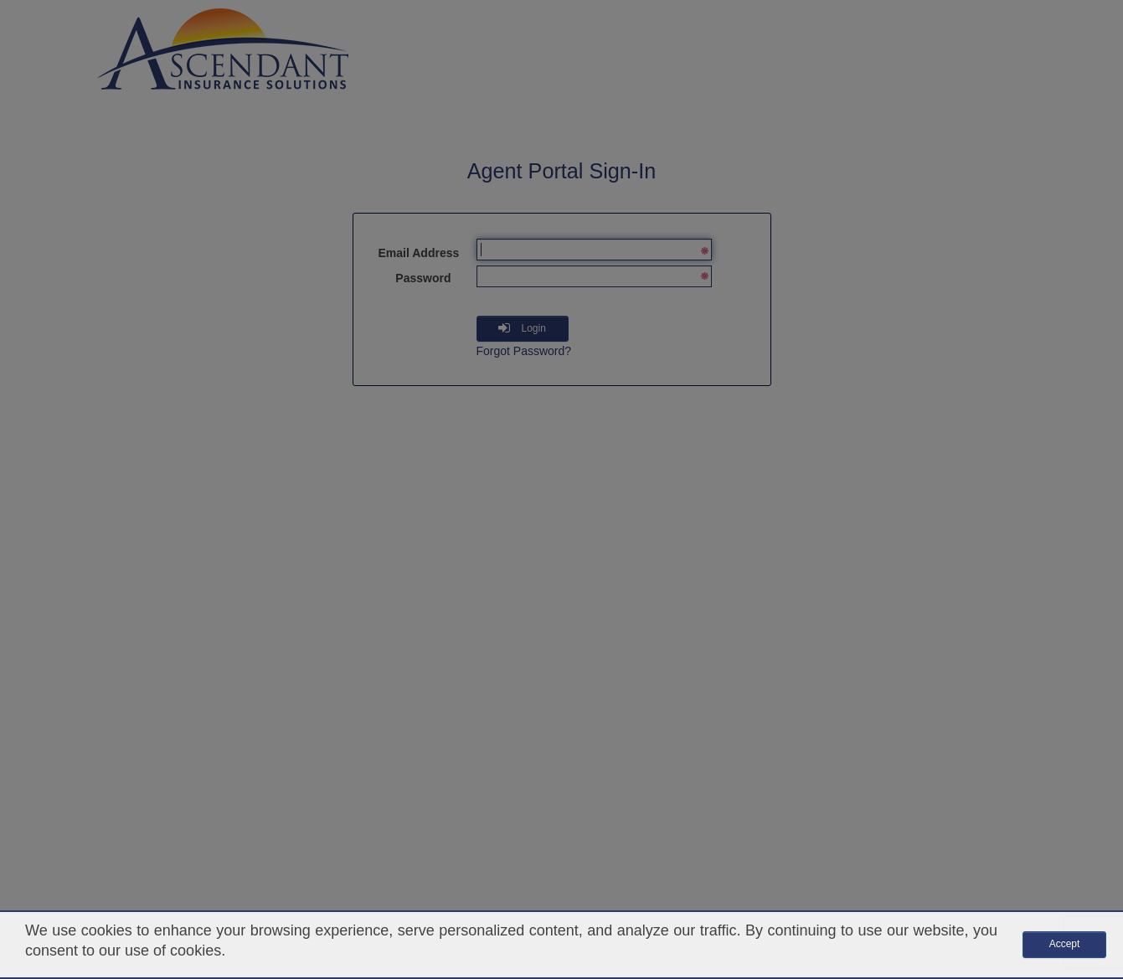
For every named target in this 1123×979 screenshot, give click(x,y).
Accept (1064, 944)
